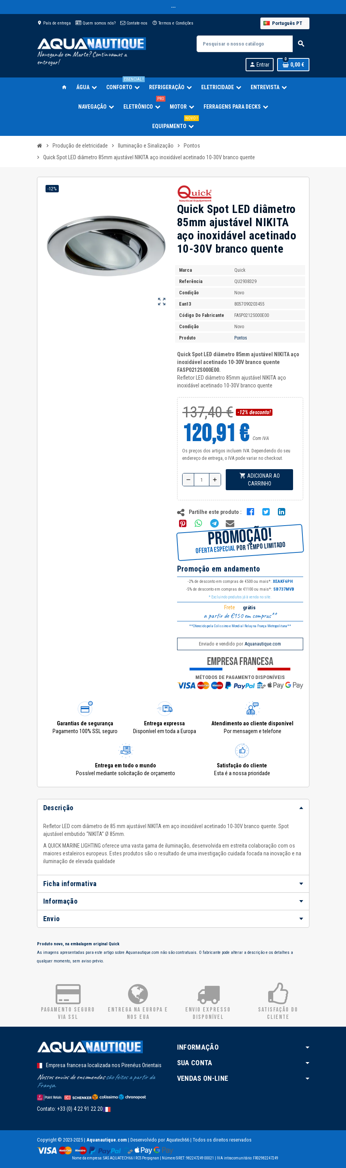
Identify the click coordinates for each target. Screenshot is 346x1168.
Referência (190, 281)
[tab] (173, 807)
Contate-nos (134, 23)
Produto (187, 338)
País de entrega (54, 23)
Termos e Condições (172, 23)
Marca (185, 270)
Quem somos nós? (96, 23)
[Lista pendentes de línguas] (284, 23)
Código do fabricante (201, 315)
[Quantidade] (201, 479)
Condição (189, 293)
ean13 (185, 304)
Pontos (240, 338)
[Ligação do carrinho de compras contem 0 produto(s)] (293, 64)
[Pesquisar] (253, 43)
